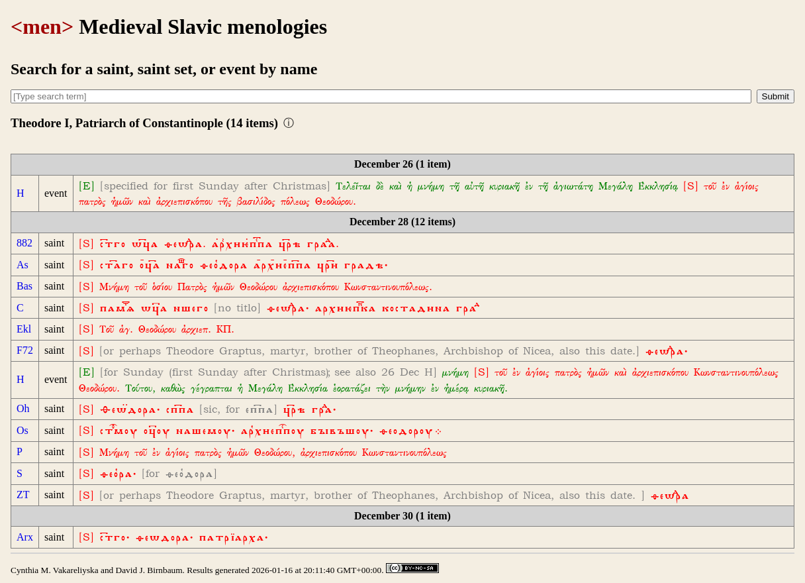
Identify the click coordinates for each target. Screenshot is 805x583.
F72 (25, 350)
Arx (25, 537)
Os (22, 430)
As (22, 264)
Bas (24, 286)
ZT (23, 494)
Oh (23, 408)
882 (24, 242)
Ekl (24, 329)
